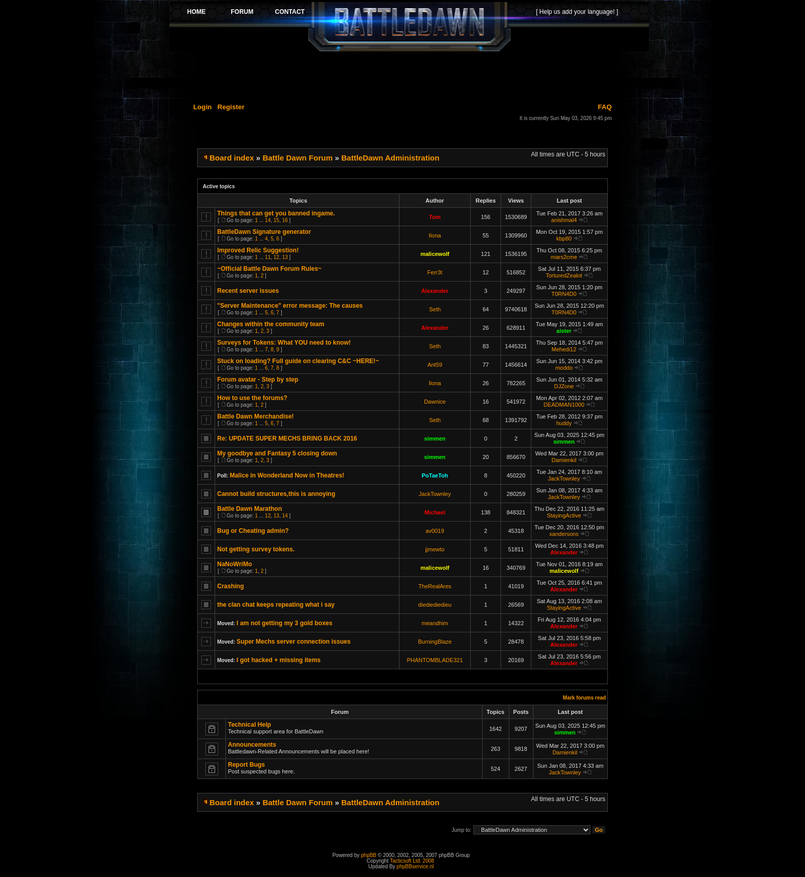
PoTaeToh (434, 475)
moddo (564, 368)
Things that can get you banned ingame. (276, 213)
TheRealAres (434, 586)
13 (285, 257)
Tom (434, 217)
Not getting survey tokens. (256, 549)
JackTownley (564, 478)
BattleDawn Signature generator (264, 231)
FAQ (604, 107)
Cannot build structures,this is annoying (276, 493)
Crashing (230, 586)
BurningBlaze (434, 642)
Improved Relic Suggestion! (258, 250)
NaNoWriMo (234, 564)
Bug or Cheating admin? (253, 530)
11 (268, 257)
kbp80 (563, 238)
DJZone (564, 386)
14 (268, 220)
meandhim (434, 623)
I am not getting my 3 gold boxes (285, 623)
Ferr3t (434, 272)
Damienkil (563, 460)
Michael (435, 512)
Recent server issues (248, 290)
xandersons (564, 534)
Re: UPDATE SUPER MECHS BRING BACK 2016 (287, 438)
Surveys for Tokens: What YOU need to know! (284, 342)
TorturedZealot (564, 275)
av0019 (435, 531)
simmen (435, 438)
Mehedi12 (563, 349)
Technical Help (249, 724)
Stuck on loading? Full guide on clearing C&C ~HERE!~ (298, 361)
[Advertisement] (409, 75)
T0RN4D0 (564, 294)
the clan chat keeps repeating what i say (276, 604)
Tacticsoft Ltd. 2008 (412, 861)
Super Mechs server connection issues (294, 641)
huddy (563, 423)
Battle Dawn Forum (297, 157)
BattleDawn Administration (390, 157)
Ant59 (435, 365)
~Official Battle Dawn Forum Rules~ (269, 268)
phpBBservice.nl (415, 866)
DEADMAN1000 (564, 405)
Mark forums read (584, 698)
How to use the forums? (252, 398)
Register (230, 107)
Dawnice (435, 401)
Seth (435, 309)
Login (203, 107)
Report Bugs (246, 764)
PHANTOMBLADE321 (435, 660)
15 (276, 220)
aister (564, 331)
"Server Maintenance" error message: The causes (290, 305)
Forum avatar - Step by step (257, 379)
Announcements (252, 744)
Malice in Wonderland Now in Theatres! (286, 475)
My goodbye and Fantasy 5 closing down (277, 453)
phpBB (368, 855)
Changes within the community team (270, 324)
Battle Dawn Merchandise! (255, 416)
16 (285, 220)
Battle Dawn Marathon (249, 508)
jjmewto (434, 549)
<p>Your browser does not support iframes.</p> (409, 26)
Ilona (435, 235)
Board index (231, 157)
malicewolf (434, 254)
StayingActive (564, 515)
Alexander (434, 291)
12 (276, 257)
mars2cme (564, 257)
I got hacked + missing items (279, 660)
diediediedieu (435, 605)
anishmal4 (564, 220)
